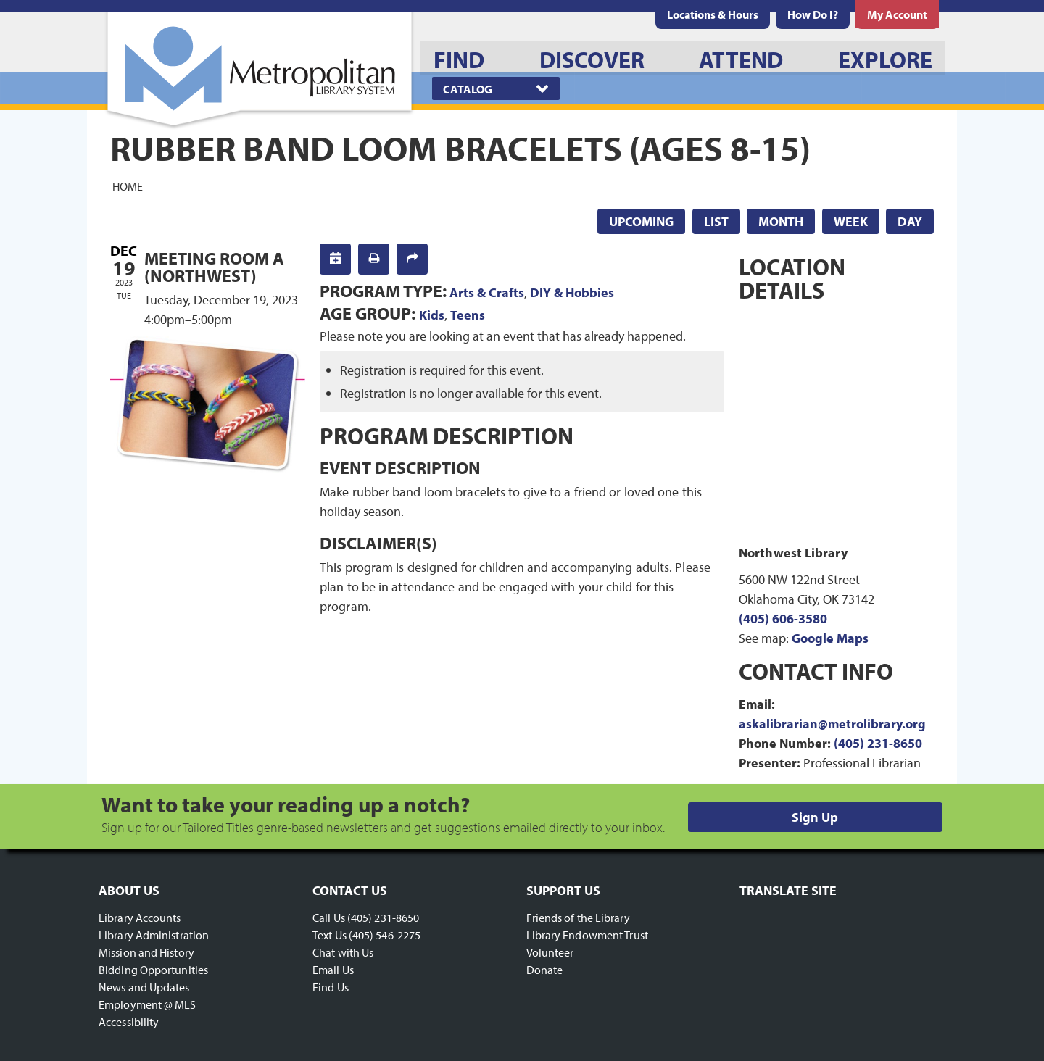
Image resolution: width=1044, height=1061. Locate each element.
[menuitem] (712, 14)
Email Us (333, 969)
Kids (431, 315)
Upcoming (641, 221)
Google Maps (830, 638)
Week (851, 221)
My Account (897, 14)
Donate (544, 969)
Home (127, 185)
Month (780, 221)
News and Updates (144, 987)
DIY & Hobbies (572, 292)
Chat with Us (342, 952)
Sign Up (815, 817)
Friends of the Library (578, 917)
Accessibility (129, 1022)
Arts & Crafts (487, 292)
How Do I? (812, 14)
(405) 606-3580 (783, 618)
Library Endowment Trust (587, 935)
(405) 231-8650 (878, 743)
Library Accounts (140, 917)
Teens (467, 315)
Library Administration (154, 935)
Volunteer (550, 952)
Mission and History (146, 952)
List (716, 221)
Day (910, 221)
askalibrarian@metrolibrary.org (832, 723)
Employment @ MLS (147, 1004)
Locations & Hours (712, 14)
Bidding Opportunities (153, 969)
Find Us (330, 987)
